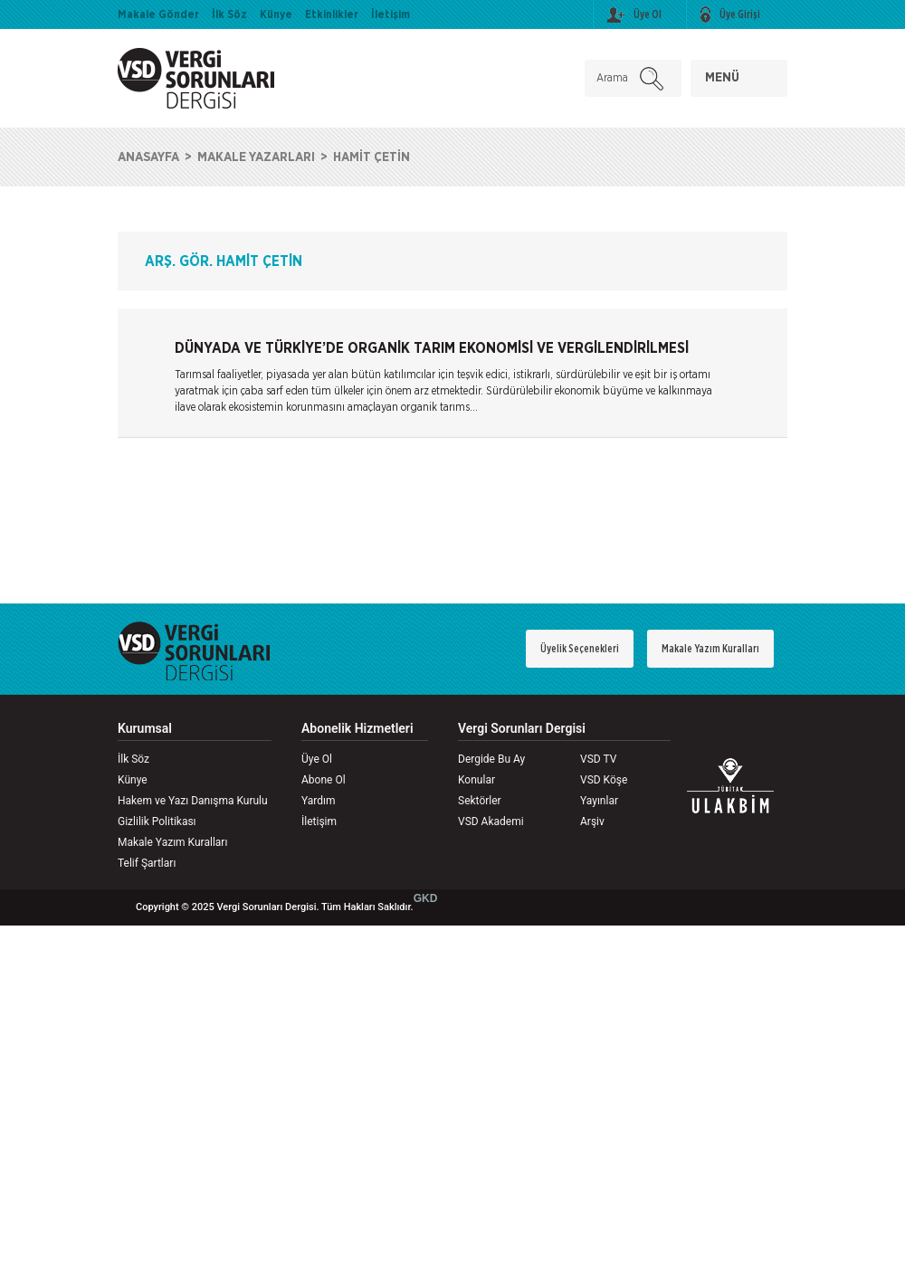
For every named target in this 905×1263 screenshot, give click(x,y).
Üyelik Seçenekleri (579, 648)
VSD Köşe (603, 779)
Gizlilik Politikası (157, 821)
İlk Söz (229, 14)
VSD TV (598, 759)
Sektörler (479, 800)
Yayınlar (599, 800)
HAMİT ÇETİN (371, 157)
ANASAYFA (148, 157)
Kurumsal (145, 729)
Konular (476, 779)
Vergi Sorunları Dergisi (522, 729)
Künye (276, 14)
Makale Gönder (158, 14)
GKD (426, 898)
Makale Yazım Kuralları (710, 648)
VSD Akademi (491, 821)
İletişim (390, 14)
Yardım (318, 800)
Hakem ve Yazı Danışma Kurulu (193, 800)
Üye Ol (316, 759)
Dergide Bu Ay (491, 759)
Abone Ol (323, 779)
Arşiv (592, 821)
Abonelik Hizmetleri (357, 729)
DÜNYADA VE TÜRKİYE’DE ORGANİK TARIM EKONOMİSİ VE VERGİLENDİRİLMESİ (432, 348)
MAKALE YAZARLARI (256, 157)
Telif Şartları (147, 863)
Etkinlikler (331, 14)
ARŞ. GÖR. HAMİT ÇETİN (223, 261)
